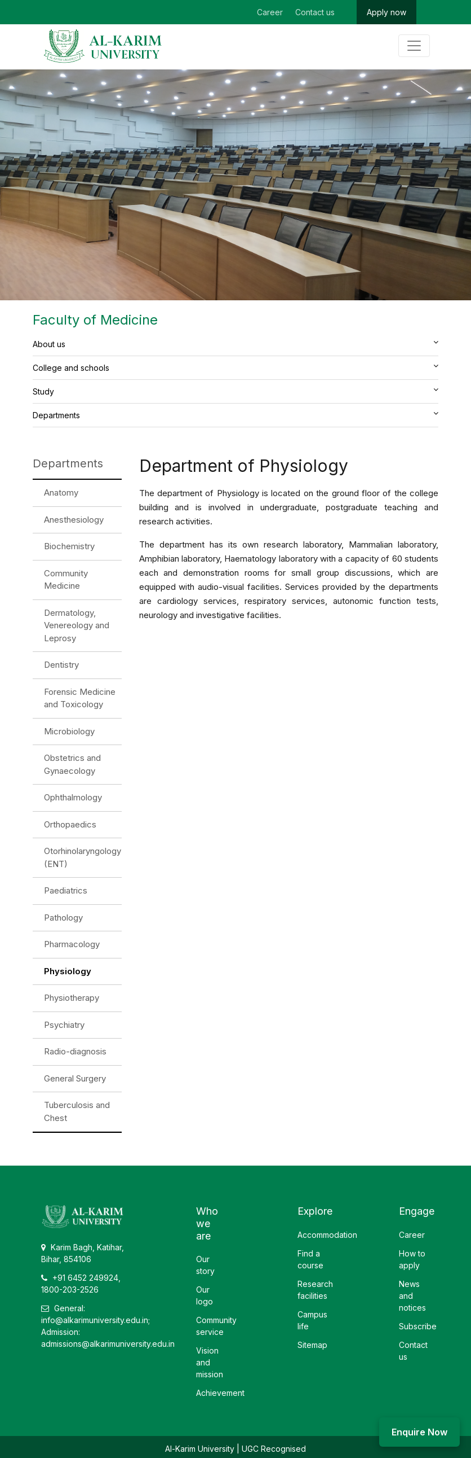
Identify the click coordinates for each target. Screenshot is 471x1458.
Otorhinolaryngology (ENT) (82, 857)
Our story (205, 1265)
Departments (56, 415)
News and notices (412, 1295)
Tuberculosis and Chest (77, 1111)
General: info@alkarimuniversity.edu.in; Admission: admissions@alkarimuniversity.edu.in (108, 1325)
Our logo (204, 1295)
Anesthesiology (74, 519)
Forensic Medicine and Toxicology (79, 698)
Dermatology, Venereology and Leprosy (76, 625)
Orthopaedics (70, 824)
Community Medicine (66, 580)
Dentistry (61, 664)
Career (270, 12)
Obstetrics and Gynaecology (72, 764)
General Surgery (75, 1078)
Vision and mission (209, 1362)
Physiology (67, 971)
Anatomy (61, 492)
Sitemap (312, 1345)
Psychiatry (64, 1024)
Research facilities (315, 1290)
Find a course (310, 1259)
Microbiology (69, 731)
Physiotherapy (71, 997)
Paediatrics (65, 890)
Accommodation (327, 1235)
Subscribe (418, 1326)
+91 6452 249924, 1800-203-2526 (81, 1283)
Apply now (386, 12)
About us (49, 344)
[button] (435, 342)
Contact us (315, 12)
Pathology (63, 917)
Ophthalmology (73, 797)
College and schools (71, 368)
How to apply (412, 1259)
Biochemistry (69, 546)
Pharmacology (72, 944)
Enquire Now (419, 1432)
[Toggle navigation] (414, 45)
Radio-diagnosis (75, 1051)
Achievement (220, 1393)
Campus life (312, 1320)
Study (43, 391)
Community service (216, 1326)
